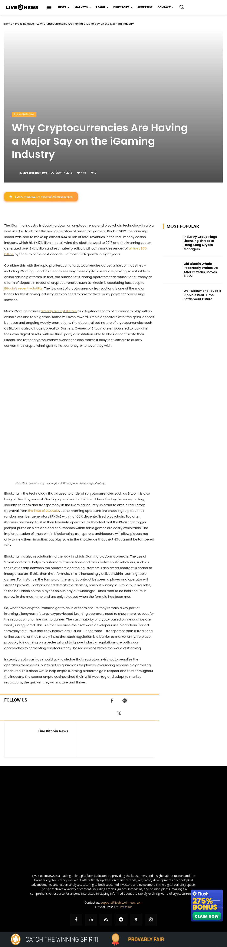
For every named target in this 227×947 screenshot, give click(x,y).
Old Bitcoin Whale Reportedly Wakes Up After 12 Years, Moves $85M (200, 266)
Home (8, 24)
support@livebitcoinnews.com (121, 902)
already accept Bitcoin (59, 311)
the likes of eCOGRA (43, 510)
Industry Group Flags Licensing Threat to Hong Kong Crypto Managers (202, 240)
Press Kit (126, 907)
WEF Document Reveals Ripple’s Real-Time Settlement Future (201, 289)
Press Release (24, 24)
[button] (181, 6)
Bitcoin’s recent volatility (23, 288)
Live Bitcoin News (35, 173)
